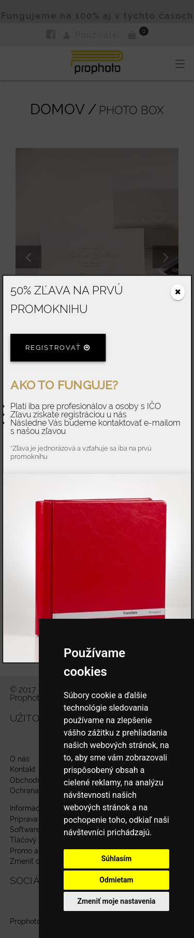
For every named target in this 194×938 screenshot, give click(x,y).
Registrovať (58, 348)
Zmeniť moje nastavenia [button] (116, 901)
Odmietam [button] (116, 880)
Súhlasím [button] (116, 858)
